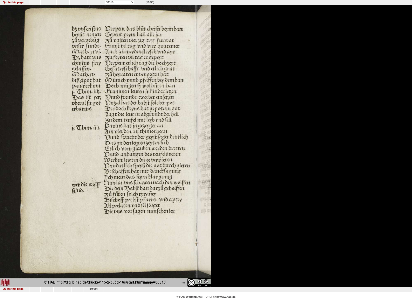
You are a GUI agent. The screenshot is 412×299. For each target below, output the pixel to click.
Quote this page (13, 2)
